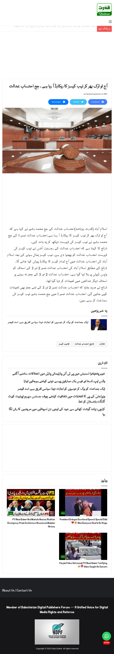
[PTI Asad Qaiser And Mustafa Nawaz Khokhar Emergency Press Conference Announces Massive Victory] (31, 502)
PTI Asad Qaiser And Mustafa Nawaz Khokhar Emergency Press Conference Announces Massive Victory (31, 523)
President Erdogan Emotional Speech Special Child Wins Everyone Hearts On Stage (83, 521)
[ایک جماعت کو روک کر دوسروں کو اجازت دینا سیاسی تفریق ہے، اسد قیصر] (99, 324)
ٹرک (101, 344)
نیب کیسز (63, 344)
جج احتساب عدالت (83, 344)
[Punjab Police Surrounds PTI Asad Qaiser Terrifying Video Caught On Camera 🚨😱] (83, 546)
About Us (8, 590)
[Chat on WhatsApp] (106, 636)
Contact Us (24, 590)
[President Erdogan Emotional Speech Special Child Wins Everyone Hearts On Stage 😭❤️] (83, 502)
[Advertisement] (57, 55)
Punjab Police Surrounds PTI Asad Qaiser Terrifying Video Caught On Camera (83, 564)
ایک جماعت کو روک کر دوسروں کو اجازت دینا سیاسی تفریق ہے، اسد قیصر (48, 322)
